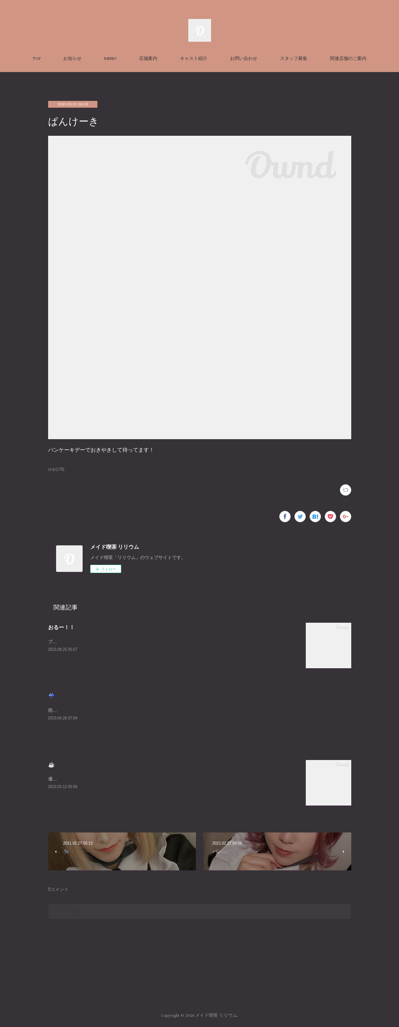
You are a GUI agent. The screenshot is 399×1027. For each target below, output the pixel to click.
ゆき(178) (56, 469)
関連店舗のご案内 (348, 58)
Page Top (199, 985)
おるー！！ (61, 627)
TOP (37, 58)
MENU (110, 58)
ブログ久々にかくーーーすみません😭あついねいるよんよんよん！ (117, 641)
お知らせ (72, 58)
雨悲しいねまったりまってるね (80, 710)
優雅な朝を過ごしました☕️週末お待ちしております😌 (104, 779)
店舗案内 (148, 58)
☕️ (51, 765)
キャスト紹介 (193, 58)
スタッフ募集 (293, 58)
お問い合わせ (243, 58)
